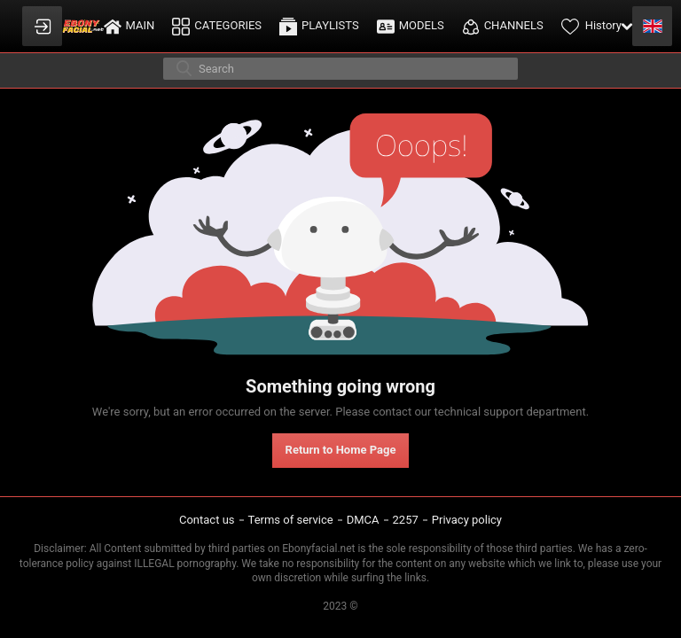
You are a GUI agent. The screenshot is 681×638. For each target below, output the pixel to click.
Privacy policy (467, 519)
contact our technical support (447, 411)
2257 (406, 519)
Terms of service (290, 519)
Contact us (207, 519)
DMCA (363, 519)
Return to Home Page (341, 449)
